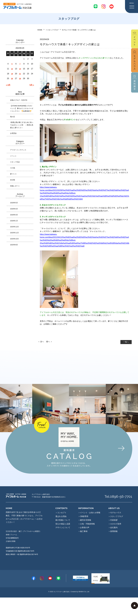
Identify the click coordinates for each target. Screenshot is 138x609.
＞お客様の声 (83, 527)
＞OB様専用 (83, 516)
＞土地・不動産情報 (86, 524)
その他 (12, 168)
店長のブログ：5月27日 (18, 100)
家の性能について (62, 520)
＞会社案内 (113, 527)
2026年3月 (14, 215)
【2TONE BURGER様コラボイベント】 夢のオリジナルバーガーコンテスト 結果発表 (21, 108)
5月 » (32, 85)
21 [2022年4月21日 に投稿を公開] (20, 74)
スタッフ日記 (15, 162)
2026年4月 (14, 209)
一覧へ (126, 342)
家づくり (13, 174)
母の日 (12, 117)
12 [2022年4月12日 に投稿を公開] (12, 69)
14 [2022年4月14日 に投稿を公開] (20, 69)
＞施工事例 (82, 531)
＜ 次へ (41, 342)
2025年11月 (14, 233)
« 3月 (8, 85)
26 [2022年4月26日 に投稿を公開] (12, 78)
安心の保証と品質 (62, 524)
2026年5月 (14, 203)
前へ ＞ (49, 342)
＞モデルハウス (114, 513)
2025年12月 (14, 227)
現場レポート (15, 186)
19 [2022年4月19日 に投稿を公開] (12, 74)
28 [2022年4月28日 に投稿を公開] (20, 78)
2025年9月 (14, 245)
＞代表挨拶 (113, 520)
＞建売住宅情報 (84, 520)
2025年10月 (14, 239)
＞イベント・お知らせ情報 (89, 513)
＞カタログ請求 (114, 524)
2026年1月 (14, 221)
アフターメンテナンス (18, 150)
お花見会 (13, 133)
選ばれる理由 (60, 516)
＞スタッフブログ (115, 516)
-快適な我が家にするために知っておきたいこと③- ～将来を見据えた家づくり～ (21, 125)
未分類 (12, 180)
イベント (13, 156)
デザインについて (62, 527)
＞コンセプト (60, 513)
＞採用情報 (113, 531)
